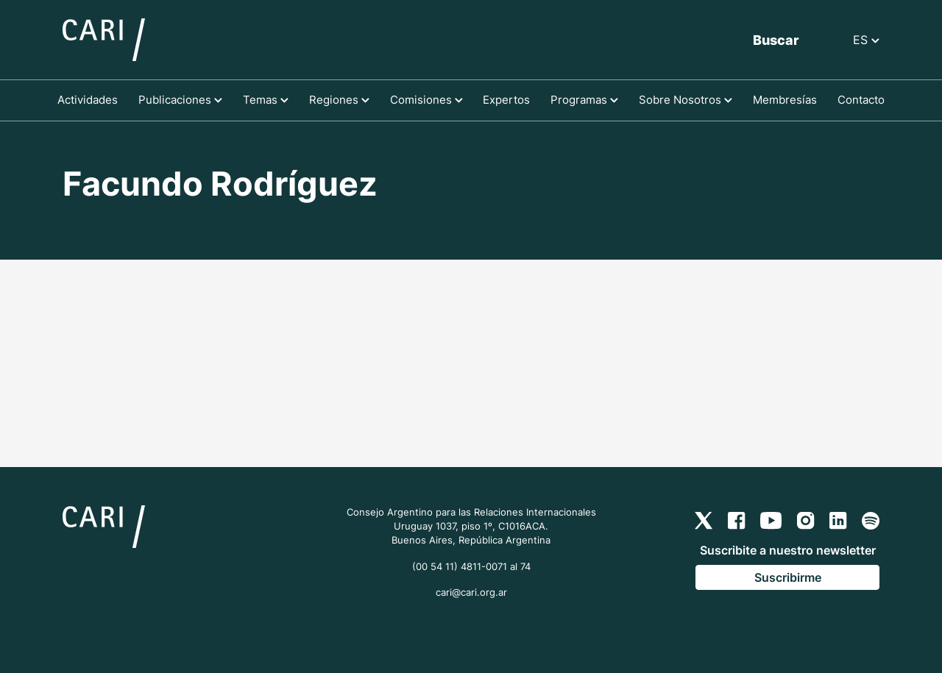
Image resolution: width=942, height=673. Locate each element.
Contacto (861, 100)
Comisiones (426, 100)
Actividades (87, 100)
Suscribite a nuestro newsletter (788, 550)
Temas (265, 100)
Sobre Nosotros (685, 100)
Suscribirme (787, 577)
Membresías (785, 100)
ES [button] (866, 39)
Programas (584, 100)
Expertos (506, 100)
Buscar (776, 40)
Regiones (339, 100)
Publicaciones (180, 100)
